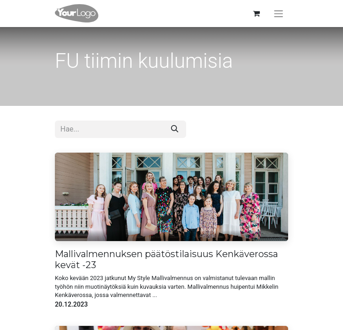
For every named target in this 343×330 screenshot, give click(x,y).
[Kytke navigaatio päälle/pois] (278, 13)
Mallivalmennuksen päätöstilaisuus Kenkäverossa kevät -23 (166, 259)
